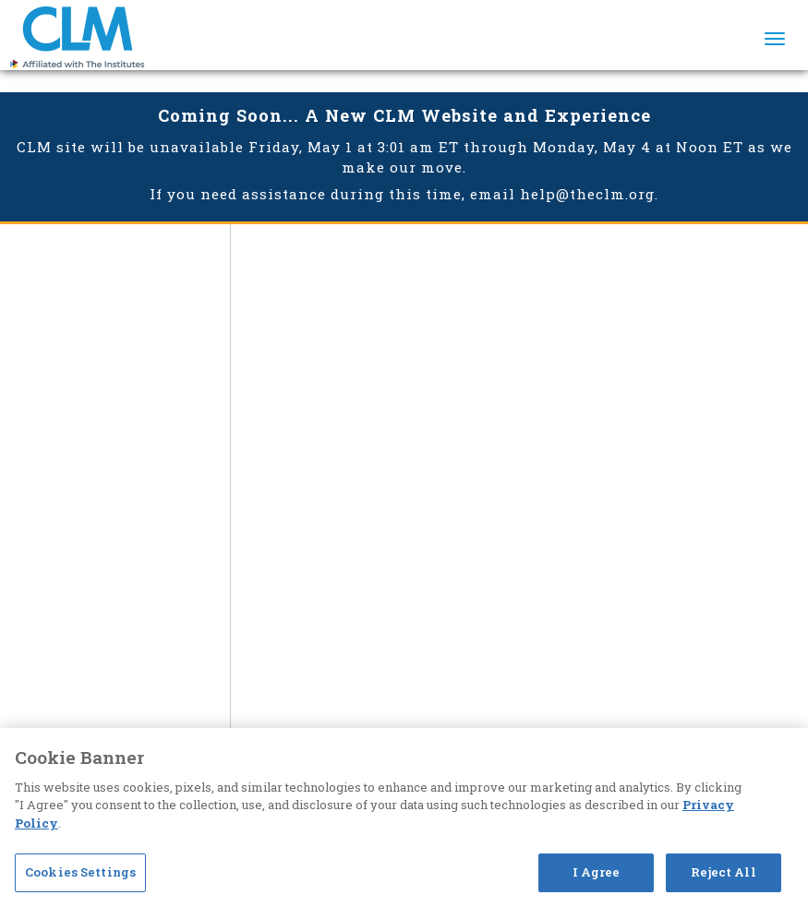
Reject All (723, 872)
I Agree (597, 872)
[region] (404, 817)
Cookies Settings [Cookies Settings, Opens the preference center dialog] (80, 872)
